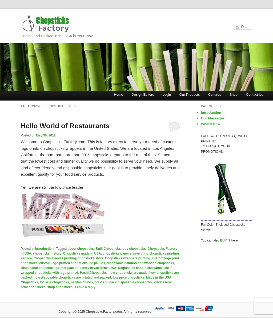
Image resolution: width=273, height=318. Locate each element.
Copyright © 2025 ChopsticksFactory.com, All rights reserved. (105, 311)
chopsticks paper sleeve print (125, 253)
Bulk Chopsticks (108, 249)
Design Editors (142, 94)
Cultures (214, 94)
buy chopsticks (134, 249)
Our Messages (213, 118)
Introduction (44, 249)
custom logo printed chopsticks (63, 263)
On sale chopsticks (54, 282)
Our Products (189, 94)
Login (166, 94)
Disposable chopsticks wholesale (143, 268)
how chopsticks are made (128, 273)
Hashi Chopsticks (93, 273)
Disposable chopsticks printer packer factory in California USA (68, 268)
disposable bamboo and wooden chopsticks (140, 263)
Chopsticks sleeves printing (55, 258)
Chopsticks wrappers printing (127, 258)
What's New (210, 124)
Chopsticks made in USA (82, 253)
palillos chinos (82, 282)
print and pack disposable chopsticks (123, 282)
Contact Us (254, 94)
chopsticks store (90, 258)
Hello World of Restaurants (65, 126)
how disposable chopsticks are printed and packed (72, 277)
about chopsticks (80, 249)
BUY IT (225, 240)
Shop (234, 94)
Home (118, 94)
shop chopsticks (60, 287)
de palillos (97, 263)
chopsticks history (47, 253)
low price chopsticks (128, 277)
